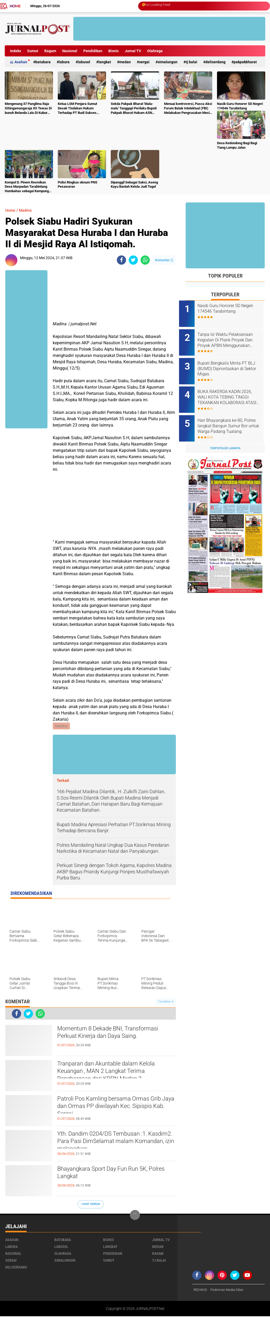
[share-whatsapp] (145, 260)
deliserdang (215, 62)
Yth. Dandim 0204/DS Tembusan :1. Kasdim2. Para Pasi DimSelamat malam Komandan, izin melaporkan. (116, 1144)
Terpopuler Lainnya (225, 438)
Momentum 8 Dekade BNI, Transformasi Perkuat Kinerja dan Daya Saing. (115, 1039)
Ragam (50, 51)
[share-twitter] (133, 260)
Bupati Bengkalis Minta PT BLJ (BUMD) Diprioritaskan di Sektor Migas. (231, 364)
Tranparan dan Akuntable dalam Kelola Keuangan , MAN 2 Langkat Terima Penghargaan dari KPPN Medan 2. (114, 1074)
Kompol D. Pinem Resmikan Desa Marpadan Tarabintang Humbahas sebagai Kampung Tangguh (27, 187)
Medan (125, 62)
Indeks (15, 51)
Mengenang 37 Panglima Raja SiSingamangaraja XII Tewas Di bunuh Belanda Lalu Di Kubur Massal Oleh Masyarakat (28, 108)
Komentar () (164, 260)
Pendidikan (92, 51)
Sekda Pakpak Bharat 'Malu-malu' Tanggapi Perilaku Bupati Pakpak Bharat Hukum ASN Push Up (134, 108)
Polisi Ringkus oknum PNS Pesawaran (77, 184)
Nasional (69, 51)
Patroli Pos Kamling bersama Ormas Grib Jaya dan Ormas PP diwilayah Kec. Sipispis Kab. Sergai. (115, 1109)
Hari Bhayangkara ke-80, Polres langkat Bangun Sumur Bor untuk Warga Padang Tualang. (231, 418)
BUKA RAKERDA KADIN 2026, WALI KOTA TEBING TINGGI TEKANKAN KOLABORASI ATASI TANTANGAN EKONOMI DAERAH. (232, 391)
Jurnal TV (133, 51)
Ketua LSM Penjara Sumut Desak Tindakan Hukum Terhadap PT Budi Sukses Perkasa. (77, 108)
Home (15, 6)
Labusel (84, 62)
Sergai (144, 62)
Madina (27, 210)
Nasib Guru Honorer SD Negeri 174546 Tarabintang (240, 106)
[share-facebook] (121, 260)
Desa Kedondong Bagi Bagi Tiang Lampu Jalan (237, 145)
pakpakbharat (245, 62)
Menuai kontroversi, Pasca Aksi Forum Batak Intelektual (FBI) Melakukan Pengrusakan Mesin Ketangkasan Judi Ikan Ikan (188, 108)
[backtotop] (135, 1215)
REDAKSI (201, 1290)
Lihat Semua (90, 1204)
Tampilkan (165, 1002)
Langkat (104, 62)
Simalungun (167, 62)
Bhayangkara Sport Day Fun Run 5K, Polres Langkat (110, 1174)
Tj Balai (191, 62)
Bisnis (113, 51)
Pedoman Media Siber (229, 1290)
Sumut (32, 51)
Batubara (43, 62)
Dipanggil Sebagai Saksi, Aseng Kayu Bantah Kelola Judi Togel (134, 184)
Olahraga (155, 51)
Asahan (21, 62)
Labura (64, 62)
